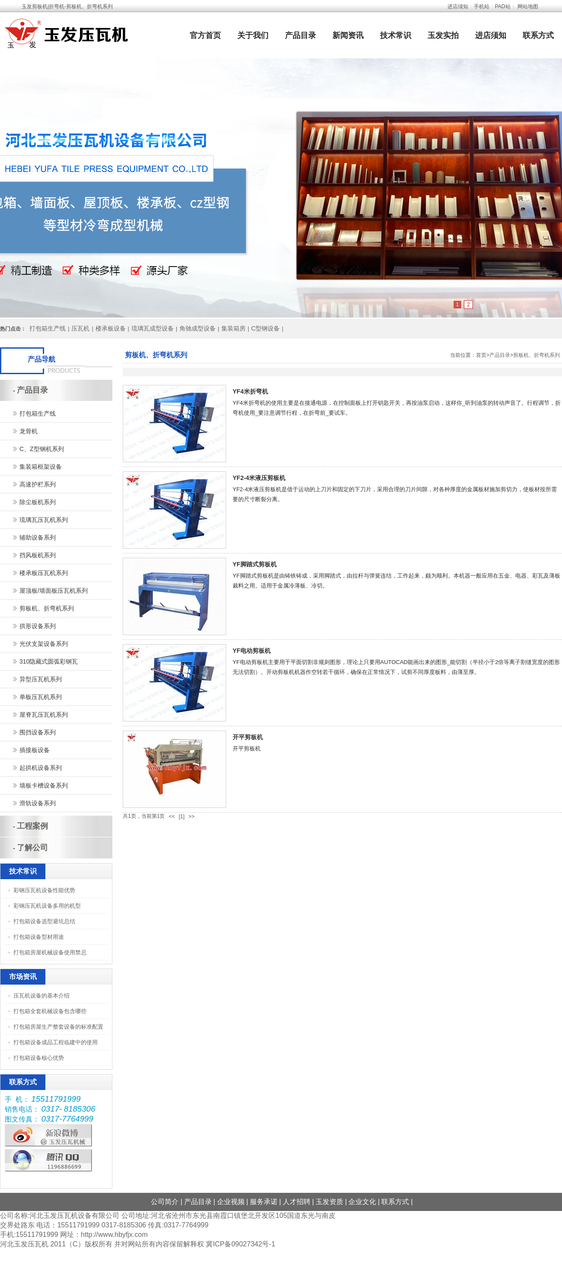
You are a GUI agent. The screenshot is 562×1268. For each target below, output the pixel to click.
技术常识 (395, 35)
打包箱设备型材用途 (38, 937)
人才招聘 (296, 1201)
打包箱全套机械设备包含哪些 (49, 1011)
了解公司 (32, 847)
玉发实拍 (443, 35)
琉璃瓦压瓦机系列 (43, 519)
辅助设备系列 (37, 537)
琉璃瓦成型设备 (152, 328)
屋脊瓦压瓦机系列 (43, 714)
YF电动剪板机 (252, 650)
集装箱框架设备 (40, 466)
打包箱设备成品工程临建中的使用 (55, 1042)
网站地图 (527, 6)
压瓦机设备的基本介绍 (41, 995)
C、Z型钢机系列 (41, 448)
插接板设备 (34, 750)
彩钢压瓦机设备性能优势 (44, 890)
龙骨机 (28, 431)
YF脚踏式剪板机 (255, 564)
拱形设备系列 (37, 626)
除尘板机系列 (37, 502)
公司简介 (165, 1201)
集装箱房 (233, 328)
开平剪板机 (248, 737)
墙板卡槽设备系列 (43, 785)
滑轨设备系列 (37, 803)
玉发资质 (329, 1201)
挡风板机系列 (37, 555)
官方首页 (205, 35)
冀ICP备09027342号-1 (240, 1244)
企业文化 (362, 1201)
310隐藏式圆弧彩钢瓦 (48, 661)
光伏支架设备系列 (43, 643)
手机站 (481, 6)
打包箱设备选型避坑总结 (44, 921)
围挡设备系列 (37, 732)
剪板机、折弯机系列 (536, 355)
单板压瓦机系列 (40, 696)
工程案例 (32, 826)
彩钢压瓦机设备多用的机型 (47, 906)
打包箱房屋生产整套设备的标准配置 (58, 1026)
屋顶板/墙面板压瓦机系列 (53, 590)
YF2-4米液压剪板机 (259, 477)
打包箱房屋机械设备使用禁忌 (49, 952)
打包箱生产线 (47, 328)
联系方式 (538, 35)
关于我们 (252, 35)
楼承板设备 (111, 328)
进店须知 (457, 6)
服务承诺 (264, 1201)
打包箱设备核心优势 (38, 1058)
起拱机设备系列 (40, 767)
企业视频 (231, 1201)
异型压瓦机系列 (40, 679)
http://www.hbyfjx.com (114, 1234)
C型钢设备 (265, 328)
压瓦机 (80, 328)
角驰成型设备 (197, 328)
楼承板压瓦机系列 (43, 572)
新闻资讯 (348, 35)
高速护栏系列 (37, 484)
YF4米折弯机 (250, 391)
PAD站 (503, 6)
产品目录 (300, 35)
